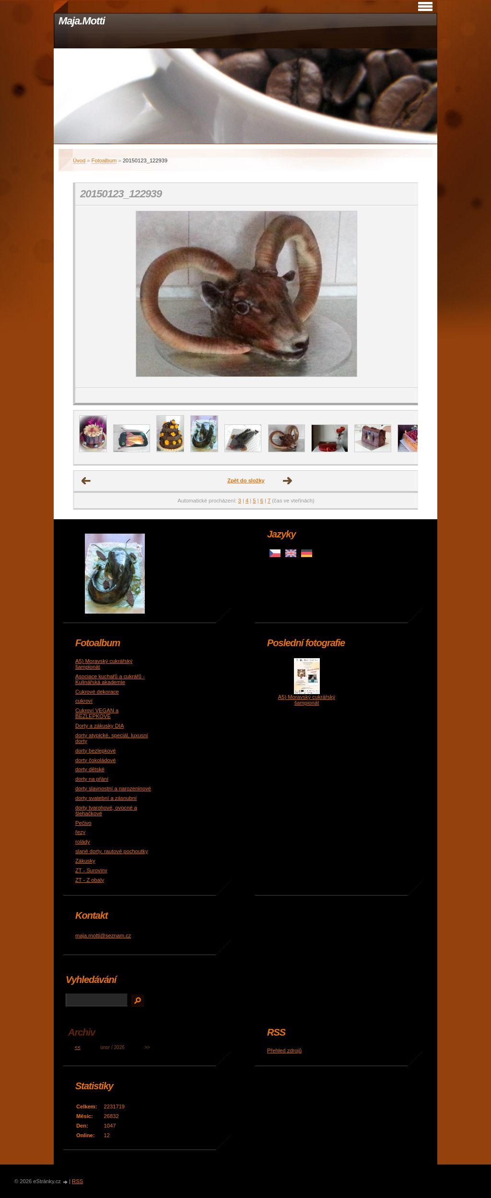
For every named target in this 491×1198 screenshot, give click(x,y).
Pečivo (83, 823)
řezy (80, 832)
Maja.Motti (81, 21)
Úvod (79, 160)
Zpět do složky (246, 480)
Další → (288, 481)
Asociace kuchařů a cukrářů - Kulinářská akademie (110, 679)
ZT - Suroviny (91, 870)
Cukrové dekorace (97, 692)
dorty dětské (90, 769)
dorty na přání (91, 779)
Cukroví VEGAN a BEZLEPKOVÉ (96, 713)
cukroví (84, 701)
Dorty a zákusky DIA (99, 726)
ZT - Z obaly (89, 880)
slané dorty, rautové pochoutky (111, 851)
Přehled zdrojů (284, 1050)
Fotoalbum (104, 160)
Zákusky (85, 861)
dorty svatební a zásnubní (106, 798)
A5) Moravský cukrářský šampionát (306, 700)
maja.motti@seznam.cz (103, 935)
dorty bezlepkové (95, 750)
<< (78, 1047)
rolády (82, 841)
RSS (77, 1181)
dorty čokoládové (95, 760)
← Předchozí (86, 481)
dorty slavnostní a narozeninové (113, 788)
